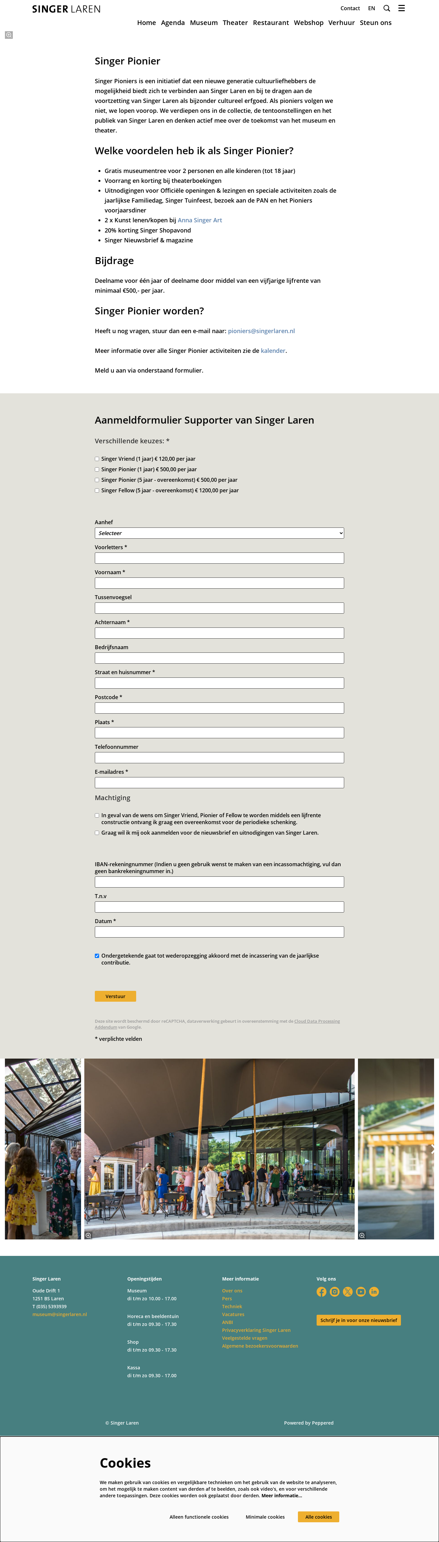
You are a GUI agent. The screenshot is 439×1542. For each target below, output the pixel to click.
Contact (350, 8)
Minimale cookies (265, 1517)
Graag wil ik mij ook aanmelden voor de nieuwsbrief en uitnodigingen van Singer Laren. (207, 959)
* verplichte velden (118, 1165)
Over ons (232, 1417)
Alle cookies (318, 1517)
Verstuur (115, 1123)
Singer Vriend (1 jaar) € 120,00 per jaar (145, 585)
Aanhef (104, 649)
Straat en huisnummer (125, 799)
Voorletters (111, 674)
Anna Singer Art (200, 347)
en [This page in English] (371, 8)
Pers (227, 1425)
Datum (105, 1048)
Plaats (104, 848)
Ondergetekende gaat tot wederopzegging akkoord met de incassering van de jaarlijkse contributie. (207, 1086)
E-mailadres (111, 898)
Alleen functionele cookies (199, 1517)
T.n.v (101, 1023)
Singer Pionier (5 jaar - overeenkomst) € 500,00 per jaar (166, 606)
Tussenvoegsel (113, 724)
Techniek (232, 1433)
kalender (273, 477)
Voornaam (110, 699)
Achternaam (112, 749)
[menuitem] (146, 22)
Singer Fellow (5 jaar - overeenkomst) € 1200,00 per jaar (167, 617)
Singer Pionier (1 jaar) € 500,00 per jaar (146, 596)
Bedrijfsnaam (111, 774)
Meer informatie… (281, 1495)
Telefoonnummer (116, 873)
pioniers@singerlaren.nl (261, 458)
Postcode (108, 823)
